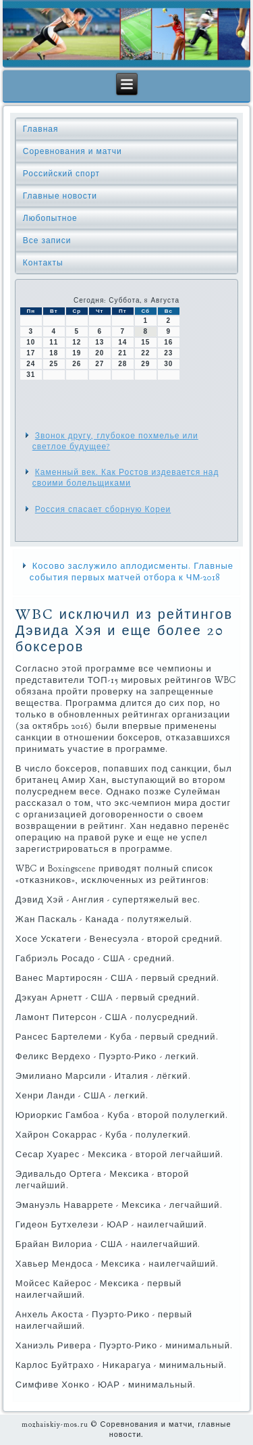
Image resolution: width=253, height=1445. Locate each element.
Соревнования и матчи (72, 151)
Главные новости (60, 196)
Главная (41, 129)
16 (168, 342)
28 (122, 363)
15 (145, 342)
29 (145, 363)
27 (99, 363)
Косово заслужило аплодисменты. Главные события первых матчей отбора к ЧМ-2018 (131, 572)
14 (122, 342)
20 (99, 353)
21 (122, 353)
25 (53, 363)
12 (76, 342)
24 (30, 363)
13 (99, 342)
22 (145, 353)
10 (30, 342)
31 (30, 374)
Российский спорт (61, 173)
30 (168, 363)
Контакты (43, 262)
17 (30, 353)
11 (53, 342)
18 (53, 353)
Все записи (47, 240)
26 (76, 363)
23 (168, 353)
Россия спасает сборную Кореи (103, 509)
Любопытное (50, 218)
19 (76, 353)
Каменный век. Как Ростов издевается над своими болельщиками (125, 477)
